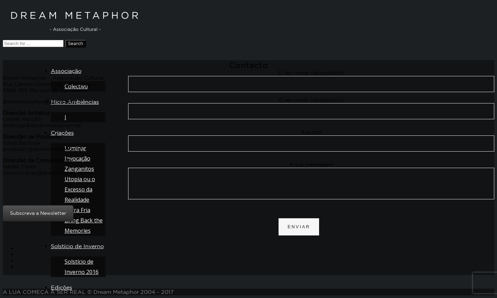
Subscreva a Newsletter (38, 213)
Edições (61, 287)
